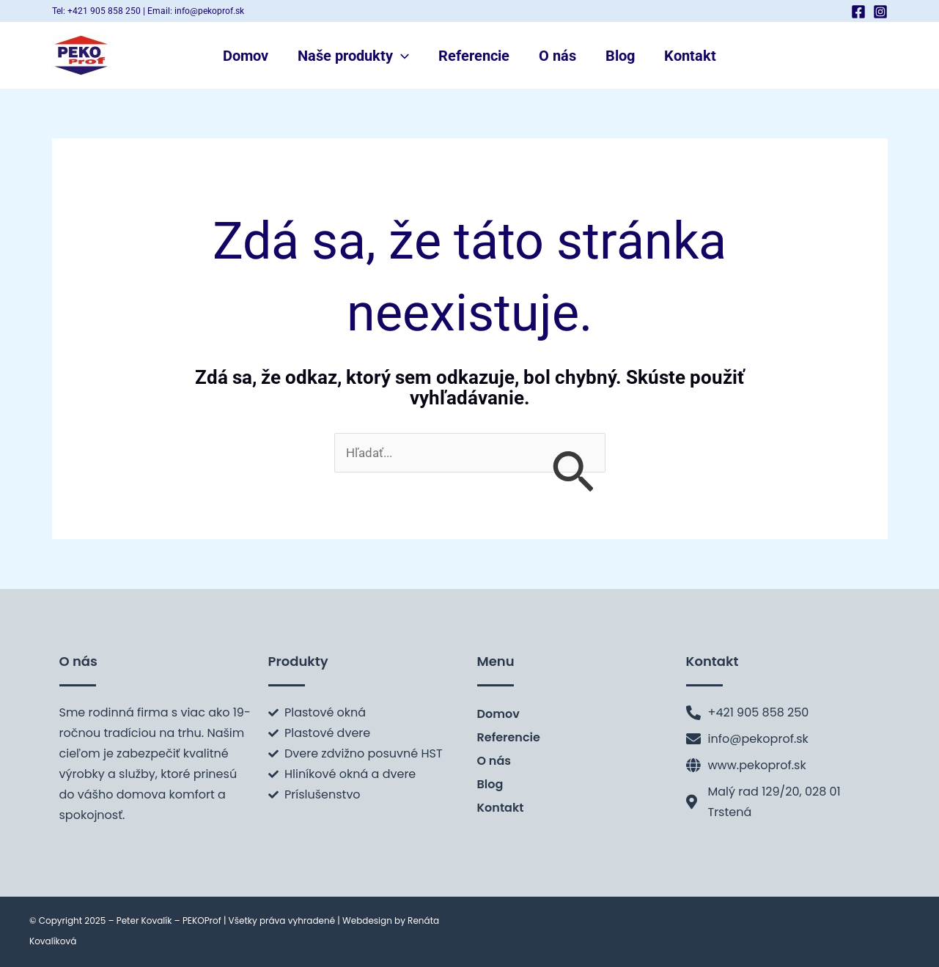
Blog (620, 55)
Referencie (473, 55)
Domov (245, 55)
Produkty (298, 661)
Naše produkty (353, 55)
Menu (496, 661)
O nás (557, 55)
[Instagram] (880, 11)
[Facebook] (858, 11)
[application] (401, 55)
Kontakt (690, 55)
